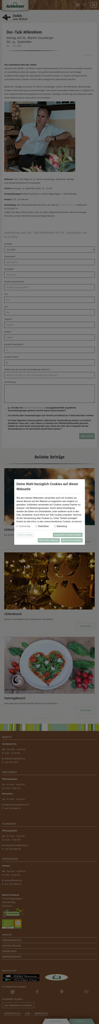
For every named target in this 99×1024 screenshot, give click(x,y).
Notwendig (24, 526)
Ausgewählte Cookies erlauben (67, 535)
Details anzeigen (25, 535)
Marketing (62, 526)
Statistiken (43, 526)
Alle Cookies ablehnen (49, 540)
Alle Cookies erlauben (71, 540)
